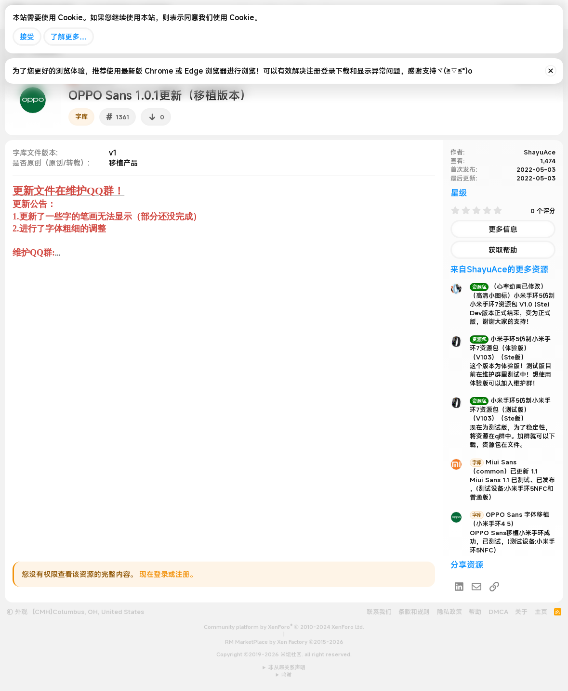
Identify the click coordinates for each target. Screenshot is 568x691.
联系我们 (379, 611)
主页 (541, 611)
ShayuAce (539, 152)
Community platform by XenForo (284, 627)
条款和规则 (414, 611)
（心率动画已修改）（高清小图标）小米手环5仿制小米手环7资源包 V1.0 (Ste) (512, 295)
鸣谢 (286, 674)
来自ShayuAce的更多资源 (499, 269)
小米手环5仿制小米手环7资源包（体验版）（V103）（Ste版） (510, 347)
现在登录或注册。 (168, 574)
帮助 (475, 611)
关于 (521, 611)
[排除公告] (550, 71)
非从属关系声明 (286, 667)
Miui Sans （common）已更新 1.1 (504, 466)
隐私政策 (449, 611)
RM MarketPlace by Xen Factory (284, 642)
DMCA (498, 611)
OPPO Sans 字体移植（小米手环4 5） (509, 519)
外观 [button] (17, 611)
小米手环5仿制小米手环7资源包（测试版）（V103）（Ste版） (510, 409)
